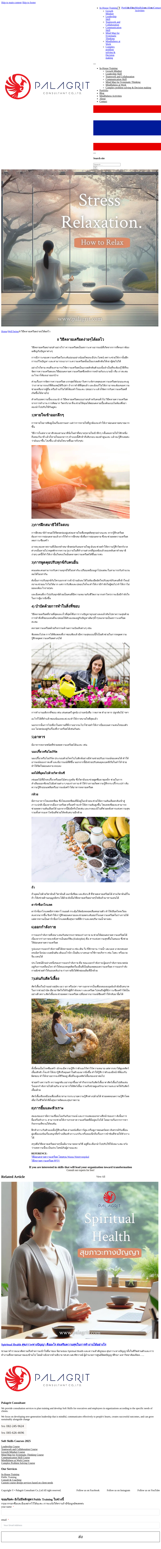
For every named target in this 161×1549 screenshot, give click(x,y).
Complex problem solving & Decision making (110, 52)
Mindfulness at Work (116, 85)
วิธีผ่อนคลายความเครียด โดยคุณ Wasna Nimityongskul (60, 1157)
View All (100, 1176)
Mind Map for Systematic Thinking (113, 36)
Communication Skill (116, 79)
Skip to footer (29, 2)
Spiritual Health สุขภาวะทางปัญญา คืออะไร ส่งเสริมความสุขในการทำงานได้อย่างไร (53, 1344)
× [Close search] (95, 168)
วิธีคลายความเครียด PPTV (45, 1160)
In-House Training (108, 8)
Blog (101, 93)
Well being (13, 331)
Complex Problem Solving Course (18, 1463)
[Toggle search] (94, 153)
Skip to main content (11, 2)
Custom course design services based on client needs (27, 1482)
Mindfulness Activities (141, 9)
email (4, 1519)
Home (4, 331)
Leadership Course (10, 1446)
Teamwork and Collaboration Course (19, 1449)
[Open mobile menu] (94, 63)
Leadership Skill (114, 74)
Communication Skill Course (15, 1457)
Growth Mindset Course (13, 1452)
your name (6, 1506)
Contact (157, 7)
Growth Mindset (110, 12)
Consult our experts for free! (80, 1170)
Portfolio (125, 7)
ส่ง (80, 1536)
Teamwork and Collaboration (113, 23)
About (150, 7)
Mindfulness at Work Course (15, 1460)
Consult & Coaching (11, 1480)
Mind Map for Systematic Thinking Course (22, 1454)
